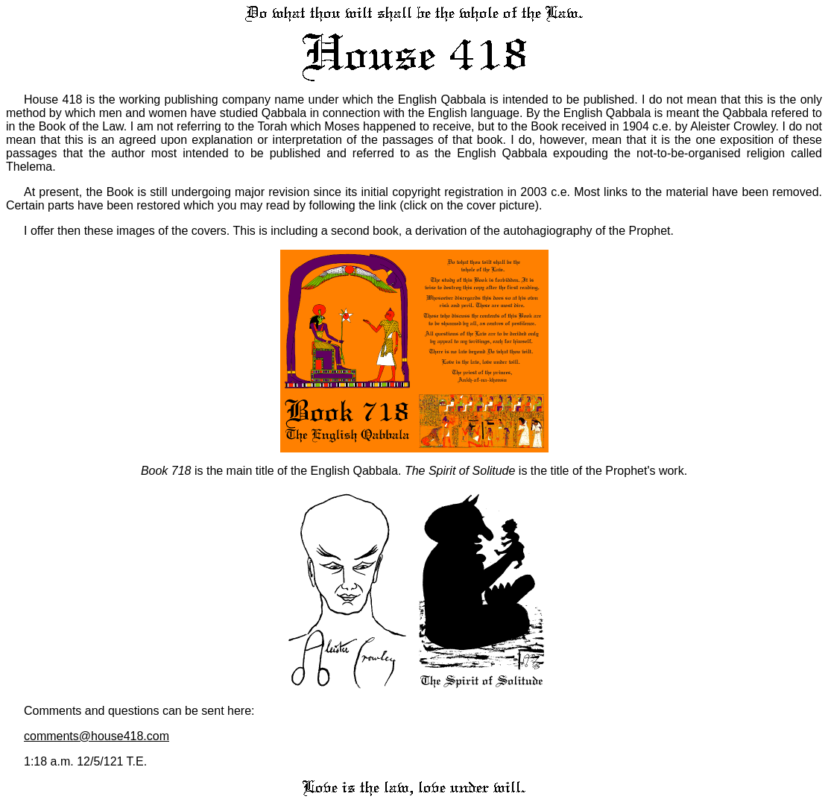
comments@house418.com (96, 736)
